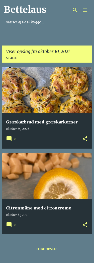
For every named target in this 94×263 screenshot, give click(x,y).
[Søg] (75, 10)
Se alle (11, 58)
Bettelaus (25, 9)
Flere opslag (47, 249)
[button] (85, 139)
